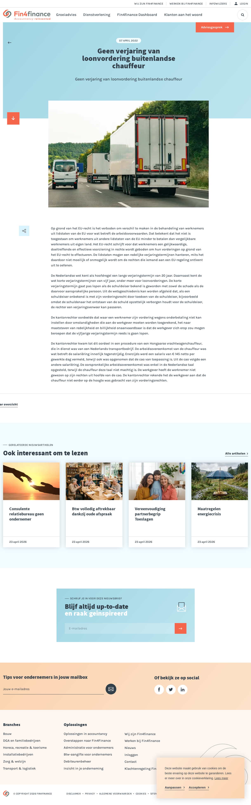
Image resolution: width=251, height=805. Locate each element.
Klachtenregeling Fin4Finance (147, 769)
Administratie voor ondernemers (88, 748)
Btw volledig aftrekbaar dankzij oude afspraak (93, 511)
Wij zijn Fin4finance (148, 3)
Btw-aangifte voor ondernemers (88, 754)
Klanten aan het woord (183, 15)
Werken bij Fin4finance (186, 3)
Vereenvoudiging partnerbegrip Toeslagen (150, 514)
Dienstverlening (96, 15)
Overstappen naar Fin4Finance (87, 740)
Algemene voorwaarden (115, 793)
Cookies (141, 793)
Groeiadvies (66, 15)
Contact (131, 762)
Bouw (7, 734)
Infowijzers (218, 3)
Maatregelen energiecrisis (209, 511)
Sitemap (155, 793)
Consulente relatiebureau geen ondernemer (26, 514)
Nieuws (130, 748)
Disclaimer (73, 793)
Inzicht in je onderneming (83, 768)
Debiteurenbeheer (77, 761)
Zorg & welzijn (14, 761)
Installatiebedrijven (18, 754)
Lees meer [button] (221, 778)
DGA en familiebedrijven (21, 740)
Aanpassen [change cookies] (173, 787)
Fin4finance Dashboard (137, 15)
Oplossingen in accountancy (85, 734)
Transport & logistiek (19, 768)
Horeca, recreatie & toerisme (25, 748)
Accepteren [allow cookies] (197, 787)
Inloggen (131, 755)
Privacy (90, 793)
